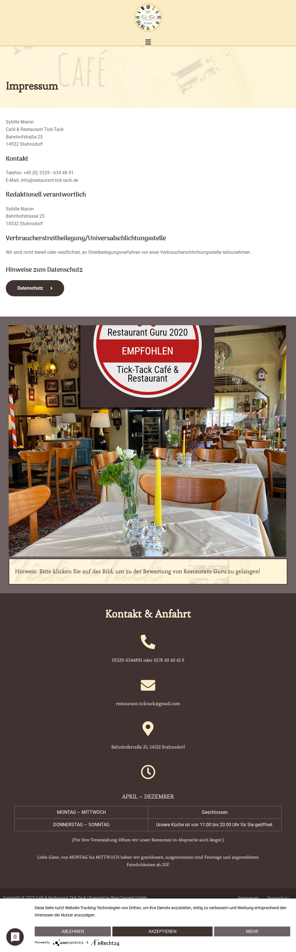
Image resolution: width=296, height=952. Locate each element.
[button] (148, 42)
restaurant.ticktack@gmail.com (148, 703)
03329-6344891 (127, 660)
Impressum (248, 897)
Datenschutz (278, 897)
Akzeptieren (162, 931)
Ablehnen (72, 931)
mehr (252, 931)
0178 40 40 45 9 (169, 660)
